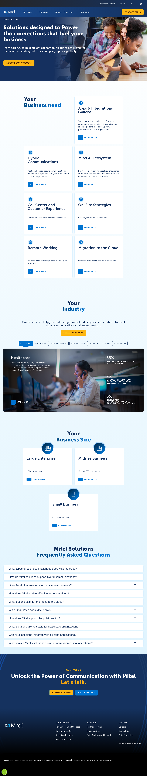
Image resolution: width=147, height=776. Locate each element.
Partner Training (94, 727)
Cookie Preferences (78, 760)
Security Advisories (64, 735)
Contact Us (124, 731)
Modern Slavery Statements (131, 743)
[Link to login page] (135, 4)
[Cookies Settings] (4, 772)
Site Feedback (47, 760)
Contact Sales (132, 12)
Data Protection (126, 735)
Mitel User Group (63, 739)
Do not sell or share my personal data (99, 760)
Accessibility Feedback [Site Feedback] (62, 760)
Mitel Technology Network (99, 735)
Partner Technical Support (68, 727)
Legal (121, 739)
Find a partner (93, 731)
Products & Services (64, 12)
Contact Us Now (61, 692)
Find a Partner (86, 692)
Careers (122, 727)
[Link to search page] (131, 4)
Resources (85, 12)
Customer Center (107, 4)
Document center (64, 731)
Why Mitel (27, 12)
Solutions (43, 12)
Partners (122, 4)
